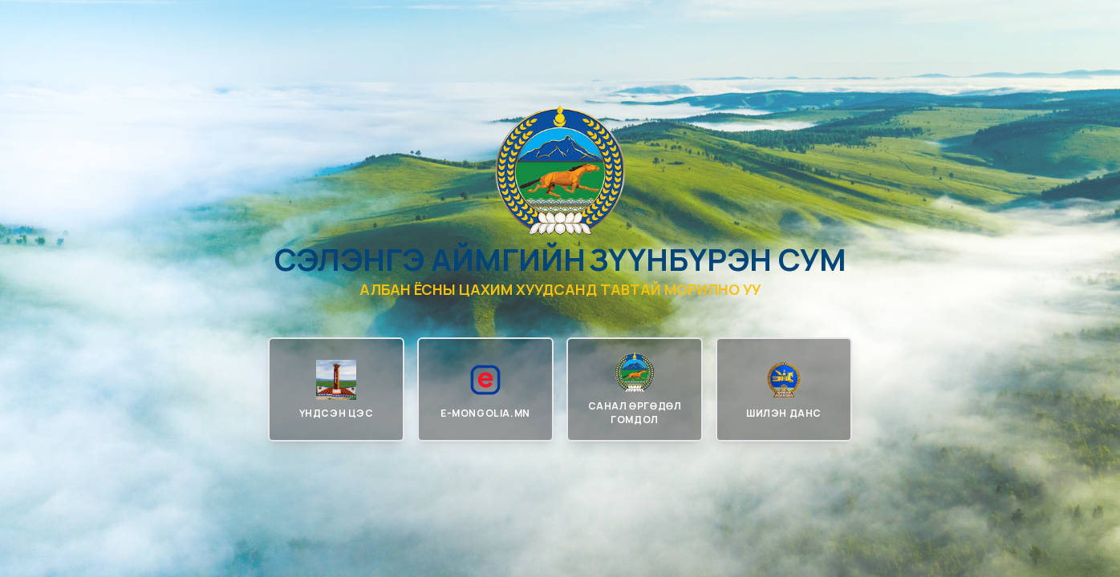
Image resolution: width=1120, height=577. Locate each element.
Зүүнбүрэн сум (717, 259)
